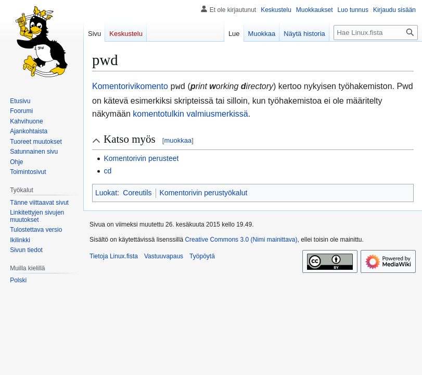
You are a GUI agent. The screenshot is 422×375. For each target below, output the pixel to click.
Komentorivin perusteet (141, 157)
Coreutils (137, 192)
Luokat (106, 192)
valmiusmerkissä (217, 112)
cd (107, 170)
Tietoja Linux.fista (113, 255)
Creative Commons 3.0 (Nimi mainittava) (241, 238)
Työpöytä (202, 255)
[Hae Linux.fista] (376, 32)
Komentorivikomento (130, 86)
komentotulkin (158, 112)
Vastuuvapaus (163, 255)
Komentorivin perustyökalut (204, 192)
